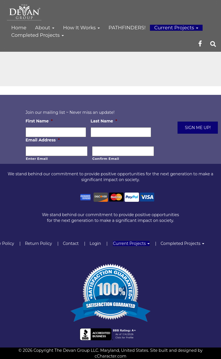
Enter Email (37, 159)
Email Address (43, 140)
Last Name (104, 121)
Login (95, 243)
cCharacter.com (110, 356)
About (44, 27)
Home (18, 27)
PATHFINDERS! (127, 27)
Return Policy (38, 243)
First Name (39, 121)
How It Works (81, 27)
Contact (71, 243)
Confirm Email (105, 159)
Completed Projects (37, 35)
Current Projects (176, 27)
